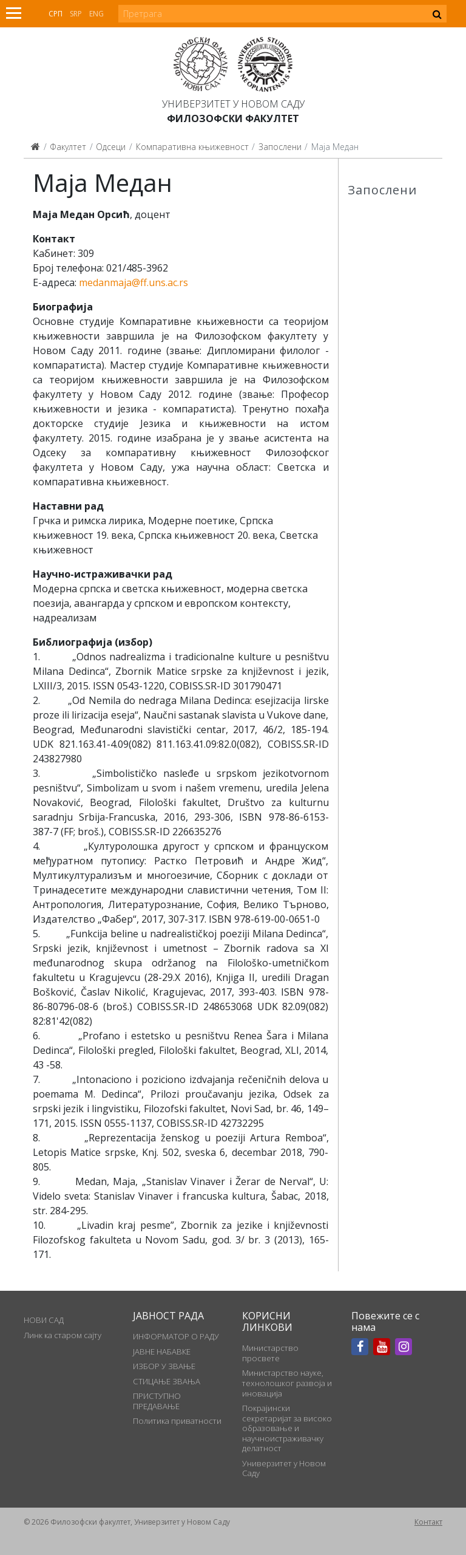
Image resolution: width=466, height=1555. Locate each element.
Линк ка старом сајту (62, 1335)
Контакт (428, 1522)
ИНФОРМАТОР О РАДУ (176, 1336)
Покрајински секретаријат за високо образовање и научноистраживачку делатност (287, 1428)
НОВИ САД (44, 1319)
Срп (55, 14)
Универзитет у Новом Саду (233, 104)
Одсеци (111, 146)
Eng (96, 14)
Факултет (68, 146)
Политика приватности (177, 1420)
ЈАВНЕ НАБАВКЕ (162, 1351)
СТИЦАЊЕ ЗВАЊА (166, 1381)
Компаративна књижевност (192, 146)
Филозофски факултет (233, 118)
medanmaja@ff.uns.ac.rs (133, 282)
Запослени (280, 146)
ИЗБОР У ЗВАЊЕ (164, 1366)
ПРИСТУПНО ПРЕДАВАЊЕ (157, 1400)
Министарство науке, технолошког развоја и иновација (287, 1382)
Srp (76, 14)
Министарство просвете (270, 1352)
